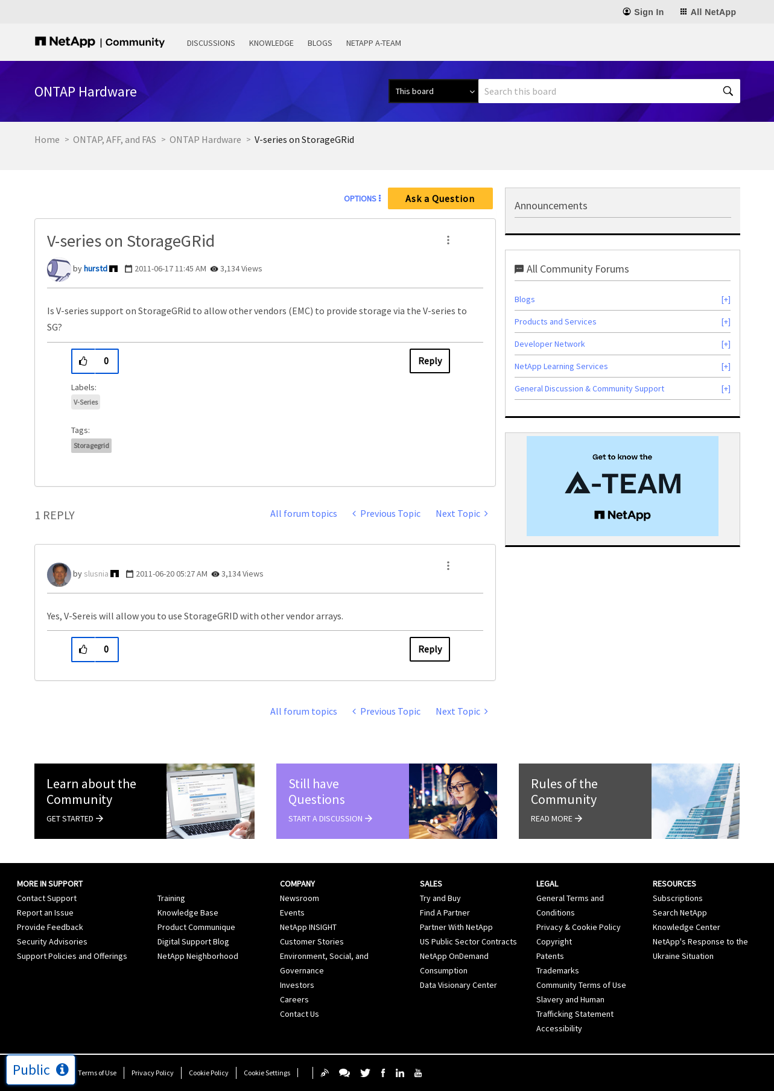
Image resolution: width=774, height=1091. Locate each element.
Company (297, 883)
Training (171, 898)
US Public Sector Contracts (468, 941)
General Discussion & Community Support (589, 388)
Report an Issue (45, 912)
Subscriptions (678, 898)
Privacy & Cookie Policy (578, 927)
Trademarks (557, 970)
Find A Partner (445, 912)
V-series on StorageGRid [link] (304, 139)
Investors (297, 984)
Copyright (554, 941)
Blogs (320, 42)
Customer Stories (312, 941)
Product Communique (196, 927)
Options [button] (360, 198)
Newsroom (299, 898)
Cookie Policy (209, 1072)
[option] (622, 486)
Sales (431, 883)
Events (292, 912)
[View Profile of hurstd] (95, 268)
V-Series (86, 401)
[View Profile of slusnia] (96, 573)
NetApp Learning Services (561, 366)
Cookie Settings (267, 1072)
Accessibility (559, 1028)
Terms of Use (97, 1072)
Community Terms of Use (581, 984)
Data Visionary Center (458, 984)
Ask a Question (440, 198)
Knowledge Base (187, 912)
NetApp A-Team (373, 42)
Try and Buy (440, 898)
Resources (674, 883)
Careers (294, 999)
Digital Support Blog (193, 941)
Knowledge (271, 42)
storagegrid (91, 445)
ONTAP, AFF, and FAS (114, 139)
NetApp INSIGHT (308, 927)
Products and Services (556, 321)
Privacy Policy (153, 1072)
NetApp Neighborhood (197, 955)
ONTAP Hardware (205, 139)
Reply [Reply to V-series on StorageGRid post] (430, 361)
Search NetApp (680, 912)
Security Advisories (52, 941)
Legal (547, 883)
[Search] (609, 91)
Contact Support (47, 898)
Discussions (211, 42)
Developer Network (550, 343)
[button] (448, 240)
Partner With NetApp (456, 927)
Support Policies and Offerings (72, 955)
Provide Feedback (50, 927)
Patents (550, 955)
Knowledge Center (686, 927)
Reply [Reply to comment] (430, 649)
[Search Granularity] (433, 91)
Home (47, 139)
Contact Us (299, 1013)
